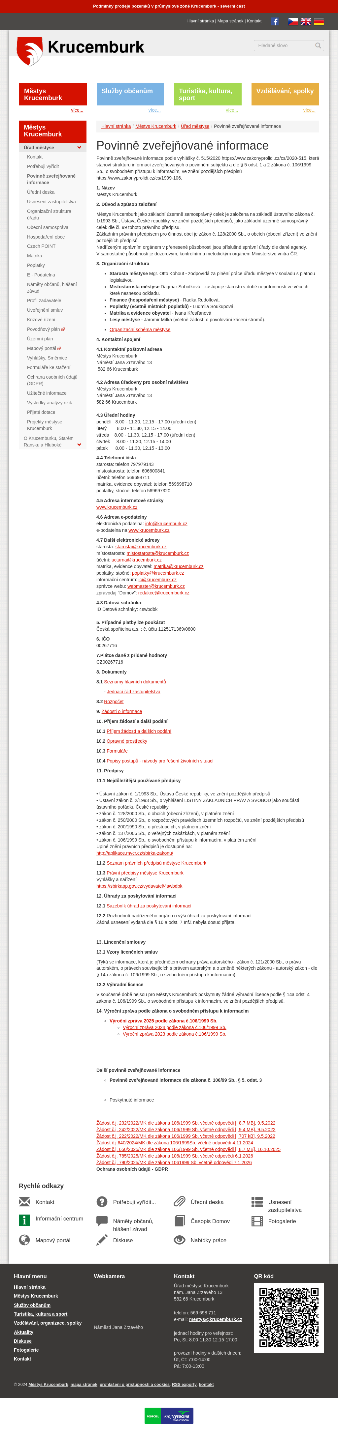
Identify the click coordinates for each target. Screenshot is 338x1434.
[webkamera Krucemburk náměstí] (129, 1302)
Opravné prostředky (127, 741)
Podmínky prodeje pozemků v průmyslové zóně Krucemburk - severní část (169, 6)
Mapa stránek (231, 20)
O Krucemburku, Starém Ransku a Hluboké (53, 441)
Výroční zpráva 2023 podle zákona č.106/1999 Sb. (174, 1034)
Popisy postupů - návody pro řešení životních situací (160, 760)
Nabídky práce (208, 1240)
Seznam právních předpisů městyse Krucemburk (156, 863)
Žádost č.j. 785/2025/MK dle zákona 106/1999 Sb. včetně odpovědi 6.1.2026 (174, 1156)
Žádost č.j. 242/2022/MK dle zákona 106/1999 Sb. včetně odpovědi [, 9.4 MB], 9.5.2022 (185, 1129)
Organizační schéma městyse (140, 329)
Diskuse (123, 1240)
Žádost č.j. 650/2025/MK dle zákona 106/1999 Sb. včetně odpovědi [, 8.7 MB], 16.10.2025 (188, 1149)
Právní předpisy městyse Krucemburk (145, 872)
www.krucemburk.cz (116, 507)
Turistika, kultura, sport (205, 94)
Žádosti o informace (122, 711)
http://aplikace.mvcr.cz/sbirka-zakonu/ (134, 853)
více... (77, 110)
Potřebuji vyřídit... (134, 1202)
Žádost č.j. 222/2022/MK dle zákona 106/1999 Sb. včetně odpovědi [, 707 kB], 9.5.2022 (185, 1136)
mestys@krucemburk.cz (215, 1319)
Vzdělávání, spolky (285, 91)
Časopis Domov (210, 1221)
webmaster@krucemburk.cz (156, 586)
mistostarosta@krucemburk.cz (158, 553)
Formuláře (117, 751)
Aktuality (23, 1332)
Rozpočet (113, 701)
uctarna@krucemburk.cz (137, 559)
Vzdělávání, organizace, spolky (48, 1323)
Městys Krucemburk (43, 94)
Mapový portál (52, 1240)
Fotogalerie (282, 1221)
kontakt (206, 1384)
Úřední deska (206, 1202)
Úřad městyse (195, 126)
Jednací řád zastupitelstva (133, 691)
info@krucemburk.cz (166, 523)
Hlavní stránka (200, 20)
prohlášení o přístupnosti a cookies (135, 1384)
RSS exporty (184, 1384)
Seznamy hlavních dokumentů (135, 681)
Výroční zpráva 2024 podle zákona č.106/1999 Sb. (174, 1027)
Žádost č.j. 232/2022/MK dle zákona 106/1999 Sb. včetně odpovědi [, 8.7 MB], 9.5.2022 (185, 1123)
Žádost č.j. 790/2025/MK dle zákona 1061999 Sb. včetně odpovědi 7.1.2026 (174, 1162)
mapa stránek (84, 1384)
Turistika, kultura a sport (40, 1314)
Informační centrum (59, 1219)
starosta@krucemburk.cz (141, 546)
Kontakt (254, 20)
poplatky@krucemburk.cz (158, 573)
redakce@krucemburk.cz (163, 592)
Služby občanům (127, 91)
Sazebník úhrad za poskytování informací (149, 905)
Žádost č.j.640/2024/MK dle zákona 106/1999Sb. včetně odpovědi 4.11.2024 (174, 1142)
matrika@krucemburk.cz (179, 566)
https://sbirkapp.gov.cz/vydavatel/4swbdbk (139, 886)
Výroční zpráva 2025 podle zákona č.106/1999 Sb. (164, 1020)
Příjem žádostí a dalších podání (139, 731)
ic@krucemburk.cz (158, 579)
